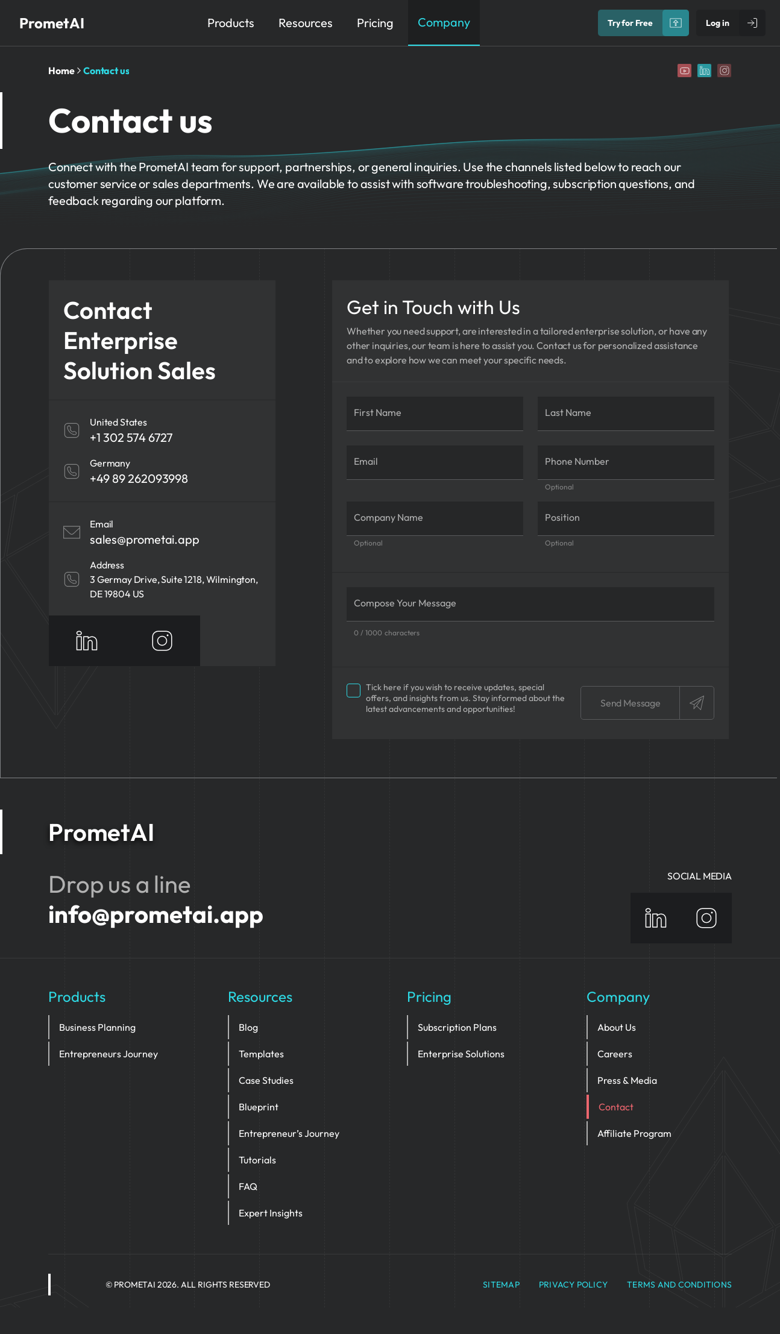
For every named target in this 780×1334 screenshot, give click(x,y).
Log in (717, 22)
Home (61, 70)
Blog (248, 1027)
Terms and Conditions (679, 1284)
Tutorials (257, 1160)
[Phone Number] (626, 462)
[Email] (435, 462)
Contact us (106, 70)
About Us (616, 1027)
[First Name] (435, 414)
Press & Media (627, 1080)
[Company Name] (435, 519)
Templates (261, 1054)
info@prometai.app (155, 914)
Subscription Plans (457, 1027)
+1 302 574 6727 (131, 437)
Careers (614, 1054)
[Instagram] (724, 70)
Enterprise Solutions (461, 1054)
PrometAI (51, 23)
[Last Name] (626, 414)
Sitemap (501, 1284)
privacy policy (573, 1284)
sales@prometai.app (145, 539)
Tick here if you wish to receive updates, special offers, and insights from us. (456, 698)
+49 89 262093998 (139, 478)
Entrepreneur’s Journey (289, 1133)
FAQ (248, 1186)
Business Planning (97, 1027)
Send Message (657, 703)
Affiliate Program (634, 1133)
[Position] (626, 519)
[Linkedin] (704, 70)
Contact (616, 1107)
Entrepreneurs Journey (108, 1054)
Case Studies (266, 1080)
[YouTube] (684, 70)
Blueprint (258, 1107)
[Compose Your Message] (530, 604)
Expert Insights (271, 1213)
